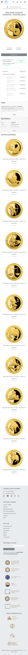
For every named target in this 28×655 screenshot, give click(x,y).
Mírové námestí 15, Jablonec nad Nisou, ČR (11, 90)
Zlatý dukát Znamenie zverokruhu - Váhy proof (14, 283)
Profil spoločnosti (7, 526)
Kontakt (5, 507)
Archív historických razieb (15, 7)
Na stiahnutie (6, 537)
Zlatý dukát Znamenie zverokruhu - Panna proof (14, 314)
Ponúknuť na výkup (21, 60)
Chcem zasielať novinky (9, 549)
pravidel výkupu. (6, 65)
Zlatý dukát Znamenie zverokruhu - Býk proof (14, 438)
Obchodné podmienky (8, 511)
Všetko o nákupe (7, 504)
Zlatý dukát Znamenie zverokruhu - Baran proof (14, 469)
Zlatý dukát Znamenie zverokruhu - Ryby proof (14, 159)
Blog (4, 517)
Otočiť (7, 19)
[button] (3, 28)
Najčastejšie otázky (8, 509)
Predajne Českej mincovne (9, 513)
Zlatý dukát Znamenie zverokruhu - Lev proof (14, 345)
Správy (4, 535)
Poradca (5, 515)
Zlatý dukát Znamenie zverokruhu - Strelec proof (14, 221)
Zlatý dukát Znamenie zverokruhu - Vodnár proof (14, 190)
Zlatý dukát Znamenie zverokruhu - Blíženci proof (14, 407)
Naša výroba (6, 528)
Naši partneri (6, 530)
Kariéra (5, 532)
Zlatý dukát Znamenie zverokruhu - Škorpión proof (14, 252)
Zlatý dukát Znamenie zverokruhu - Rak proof (14, 376)
